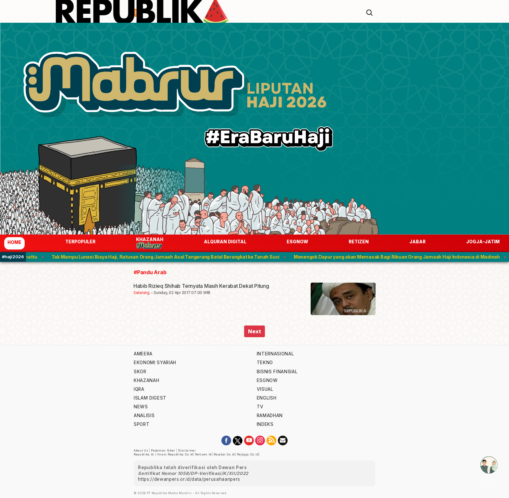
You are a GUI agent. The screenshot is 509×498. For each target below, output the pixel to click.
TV (260, 406)
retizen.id (203, 454)
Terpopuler (80, 241)
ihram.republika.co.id (175, 454)
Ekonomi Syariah (155, 362)
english (267, 398)
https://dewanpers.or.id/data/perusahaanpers (189, 479)
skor (140, 371)
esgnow (297, 241)
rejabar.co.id (224, 454)
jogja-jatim (483, 241)
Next (254, 331)
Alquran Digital (225, 241)
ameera (143, 353)
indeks (265, 424)
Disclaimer (187, 450)
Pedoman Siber (163, 450)
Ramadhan (270, 415)
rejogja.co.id (247, 454)
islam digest (150, 398)
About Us (141, 450)
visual (265, 389)
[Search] (369, 12)
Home (14, 242)
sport (141, 424)
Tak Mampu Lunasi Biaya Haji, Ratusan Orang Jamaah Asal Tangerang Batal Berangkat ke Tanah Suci (169, 257)
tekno (265, 362)
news (141, 406)
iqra (139, 389)
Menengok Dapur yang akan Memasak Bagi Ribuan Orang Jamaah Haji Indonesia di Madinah (400, 257)
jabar (417, 241)
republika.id (144, 454)
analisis (144, 415)
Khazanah (149, 243)
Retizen (359, 241)
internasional (275, 353)
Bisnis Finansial (277, 371)
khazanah (146, 380)
